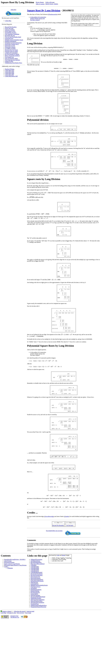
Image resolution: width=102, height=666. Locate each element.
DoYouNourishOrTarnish (37, 624)
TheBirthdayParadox (36, 642)
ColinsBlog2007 (35, 610)
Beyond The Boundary (11, 27)
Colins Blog (8, 20)
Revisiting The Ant (10, 35)
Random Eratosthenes (10, 41)
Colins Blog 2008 (9, 73)
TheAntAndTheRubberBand (38, 640)
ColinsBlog (33, 609)
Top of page (28, 656)
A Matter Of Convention (11, 52)
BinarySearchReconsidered (37, 607)
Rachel (63, 599)
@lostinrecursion (52, 14)
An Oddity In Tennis (10, 48)
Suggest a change (6, 655)
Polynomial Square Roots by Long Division (15, 609)
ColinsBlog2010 (35, 614)
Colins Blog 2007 (9, 74)
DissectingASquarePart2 (37, 623)
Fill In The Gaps (9, 28)
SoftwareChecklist (35, 639)
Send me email (30, 655)
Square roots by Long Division (12, 607)
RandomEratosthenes (36, 633)
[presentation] (34, 30)
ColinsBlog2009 (35, 613)
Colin (57, 599)
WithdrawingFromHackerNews (39, 649)
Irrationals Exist (9, 38)
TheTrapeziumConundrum (37, 646)
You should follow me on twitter (54, 574)
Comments (10, 612)
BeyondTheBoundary (36, 606)
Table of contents (40, 4)
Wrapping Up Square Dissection (13, 42)
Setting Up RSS (9, 61)
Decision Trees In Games (11, 51)
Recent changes (40, 2)
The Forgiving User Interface (12, 60)
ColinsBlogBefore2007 (36, 616)
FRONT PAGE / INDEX (51, 4)
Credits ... (6, 610)
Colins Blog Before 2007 (11, 76)
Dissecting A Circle (10, 45)
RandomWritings (35, 634)
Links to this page (49, 2)
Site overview (20, 656)
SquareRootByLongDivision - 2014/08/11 (15, 603)
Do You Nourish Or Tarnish (12, 54)
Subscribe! (13, 9)
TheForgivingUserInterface (37, 643)
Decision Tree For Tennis (11, 50)
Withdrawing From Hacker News (13, 63)
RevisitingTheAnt (35, 636)
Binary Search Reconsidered (12, 55)
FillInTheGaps (34, 626)
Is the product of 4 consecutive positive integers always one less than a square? (38, 18)
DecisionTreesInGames (36, 619)
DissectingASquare (35, 622)
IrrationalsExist (34, 627)
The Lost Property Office (11, 58)
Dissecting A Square (10, 47)
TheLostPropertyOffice (36, 645)
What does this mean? (19, 655)
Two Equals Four (9, 57)
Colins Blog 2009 (9, 72)
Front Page (3, 656)
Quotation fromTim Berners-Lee (14, 660)
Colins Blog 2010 (9, 70)
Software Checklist (10, 30)
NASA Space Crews (10, 31)
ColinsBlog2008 (35, 612)
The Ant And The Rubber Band (13, 37)
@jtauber (66, 560)
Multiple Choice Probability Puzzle (14, 40)
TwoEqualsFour (35, 647)
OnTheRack (34, 632)
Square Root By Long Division (43, 10)
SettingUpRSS (34, 637)
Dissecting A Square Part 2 (12, 44)
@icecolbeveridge (49, 560)
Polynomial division (9, 606)
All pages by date (11, 656)
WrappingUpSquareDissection (38, 650)
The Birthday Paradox (10, 32)
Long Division (7, 604)
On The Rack (69, 569)
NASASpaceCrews (35, 630)
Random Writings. (9, 69)
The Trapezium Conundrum (12, 34)
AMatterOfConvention (36, 603)
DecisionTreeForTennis (36, 617)
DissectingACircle (35, 620)
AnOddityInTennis (35, 604)
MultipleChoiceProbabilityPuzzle (39, 629)
